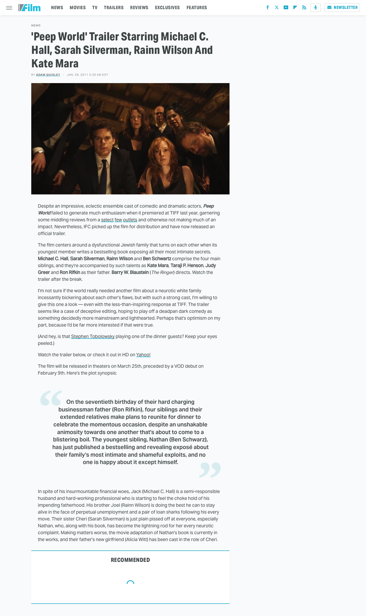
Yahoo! (143, 355)
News (36, 25)
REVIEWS (139, 7)
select (107, 220)
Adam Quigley (48, 74)
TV (94, 7)
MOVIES (78, 7)
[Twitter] (277, 8)
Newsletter (342, 7)
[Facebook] (267, 8)
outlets (130, 220)
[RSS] (304, 8)
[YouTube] (286, 8)
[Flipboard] (295, 8)
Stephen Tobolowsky (93, 336)
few (118, 220)
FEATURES (197, 7)
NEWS (57, 7)
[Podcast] (316, 7)
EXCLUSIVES (167, 7)
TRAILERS (114, 7)
